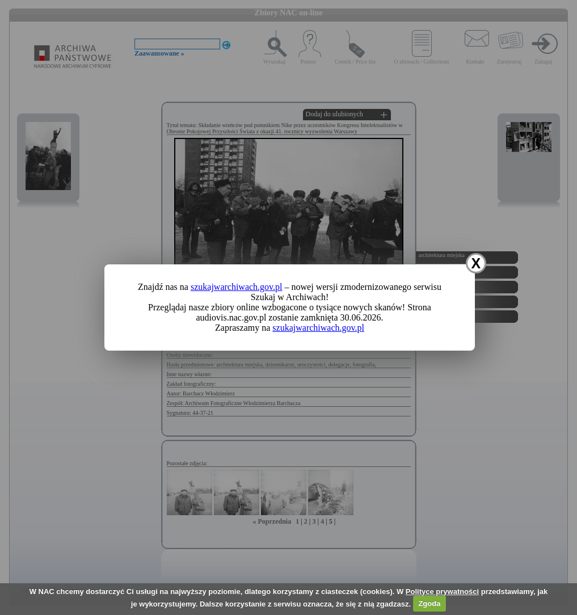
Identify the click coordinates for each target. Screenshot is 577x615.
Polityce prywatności (442, 591)
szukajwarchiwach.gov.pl (237, 287)
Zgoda (429, 603)
